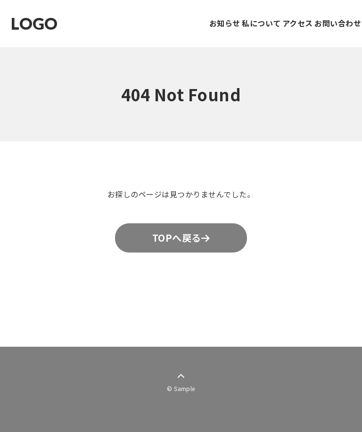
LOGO (34, 24)
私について (227, 23)
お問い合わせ (331, 23)
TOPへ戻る (181, 238)
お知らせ (177, 23)
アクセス (277, 23)
